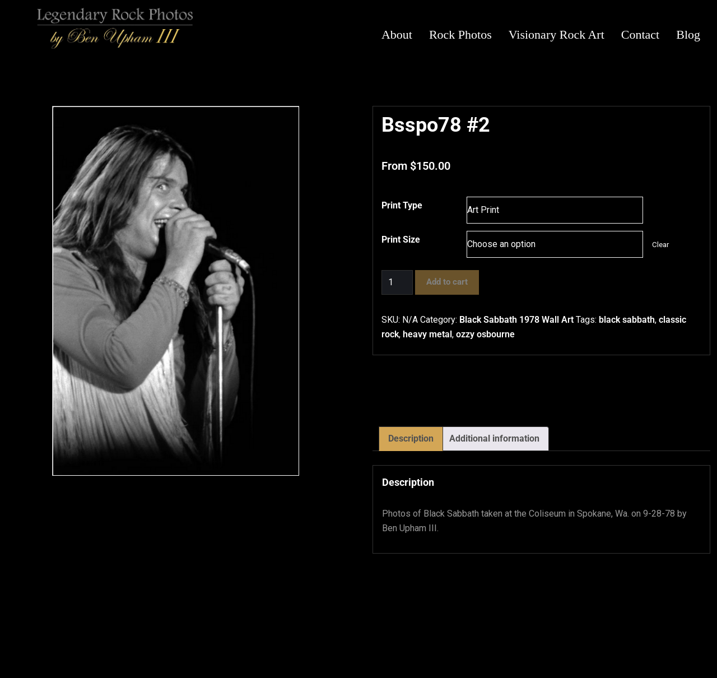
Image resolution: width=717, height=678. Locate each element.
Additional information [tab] (494, 438)
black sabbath (627, 319)
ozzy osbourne (485, 334)
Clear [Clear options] (660, 244)
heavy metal (427, 334)
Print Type (401, 205)
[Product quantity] (397, 282)
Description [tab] (411, 438)
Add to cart (447, 282)
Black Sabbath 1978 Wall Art (516, 319)
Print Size (400, 239)
